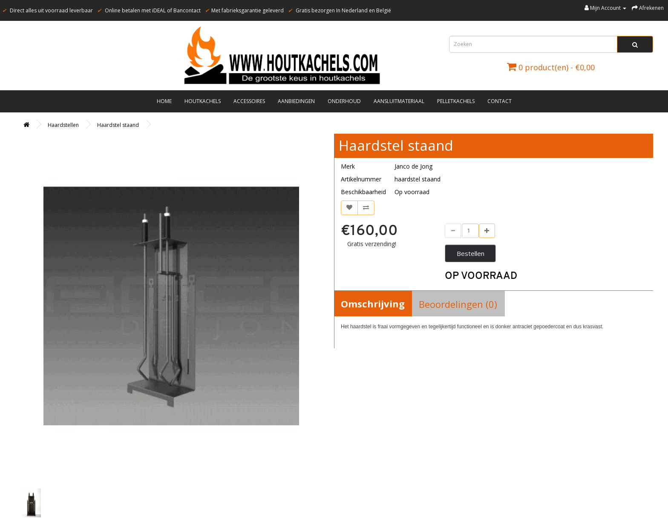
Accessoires (249, 101)
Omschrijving (373, 303)
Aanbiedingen (296, 101)
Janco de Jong (413, 166)
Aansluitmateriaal (399, 101)
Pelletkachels (456, 101)
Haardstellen (63, 125)
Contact (499, 101)
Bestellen (470, 253)
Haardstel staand (118, 125)
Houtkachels (202, 101)
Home (164, 101)
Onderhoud (344, 101)
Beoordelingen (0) (458, 304)
